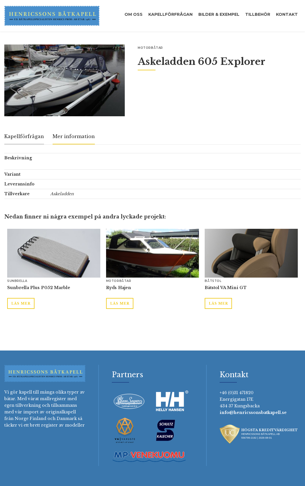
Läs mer (20, 303)
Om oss (133, 14)
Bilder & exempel (218, 14)
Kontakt (287, 14)
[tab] (24, 136)
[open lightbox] (64, 80)
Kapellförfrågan (170, 14)
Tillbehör (257, 14)
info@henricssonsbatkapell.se (253, 412)
